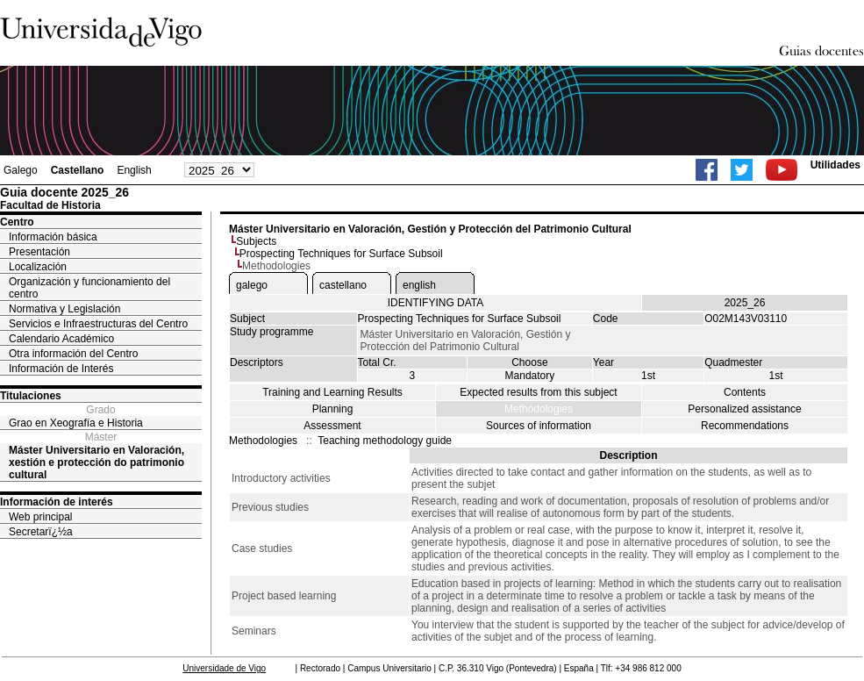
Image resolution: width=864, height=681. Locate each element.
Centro (17, 222)
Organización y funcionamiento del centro (89, 288)
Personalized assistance (744, 409)
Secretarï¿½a (41, 532)
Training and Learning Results (332, 392)
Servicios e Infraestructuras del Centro (98, 324)
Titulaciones (30, 396)
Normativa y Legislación (64, 309)
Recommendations (745, 425)
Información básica (53, 237)
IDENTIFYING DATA (436, 303)
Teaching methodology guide (385, 440)
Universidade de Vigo (224, 668)
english (419, 285)
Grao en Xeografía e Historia (76, 423)
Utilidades (835, 165)
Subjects (256, 241)
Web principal (40, 517)
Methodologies (538, 409)
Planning (332, 409)
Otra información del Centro (73, 354)
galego (252, 285)
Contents (745, 392)
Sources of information (538, 425)
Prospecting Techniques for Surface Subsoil (341, 253)
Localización (38, 267)
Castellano (77, 170)
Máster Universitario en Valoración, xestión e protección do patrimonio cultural (96, 462)
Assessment (332, 425)
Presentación (39, 252)
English (134, 170)
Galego (21, 170)
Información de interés (56, 502)
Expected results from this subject (538, 392)
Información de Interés (61, 368)
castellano (343, 285)
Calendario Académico (61, 339)
